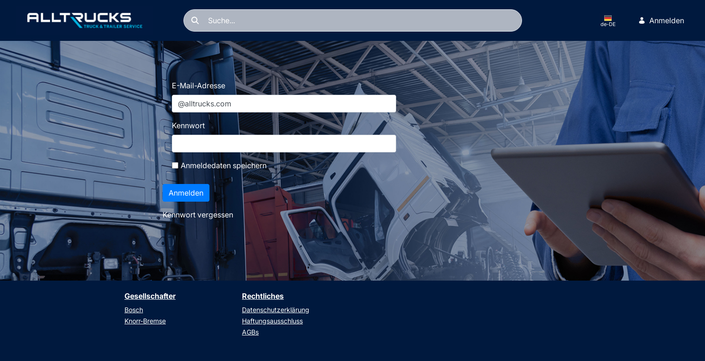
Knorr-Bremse (145, 321)
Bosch (133, 310)
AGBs (250, 332)
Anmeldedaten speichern (219, 165)
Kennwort (188, 125)
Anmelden (661, 20)
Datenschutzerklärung (275, 310)
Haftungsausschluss (272, 321)
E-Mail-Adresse (198, 85)
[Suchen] (352, 20)
